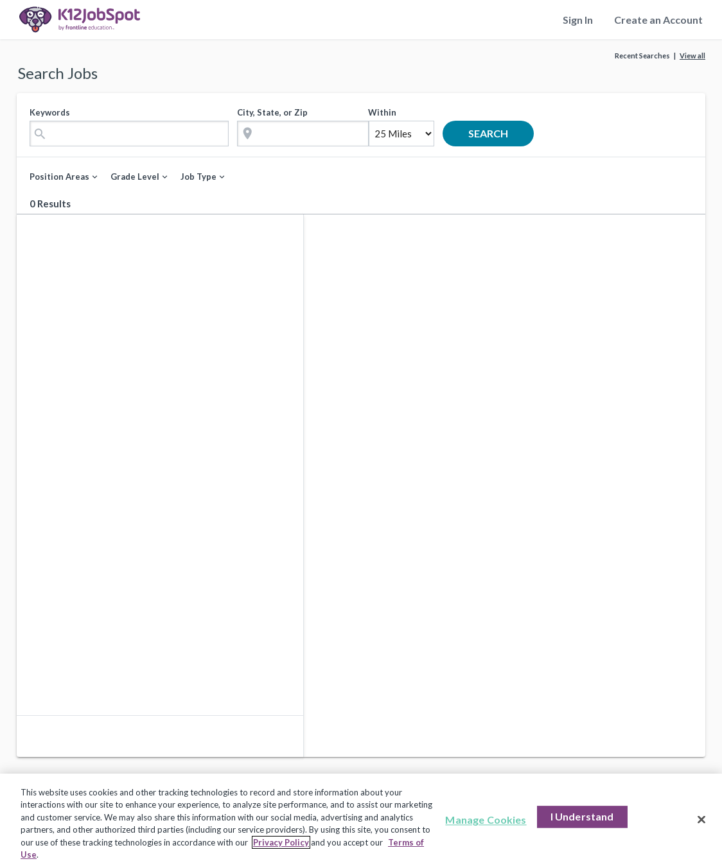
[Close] (701, 820)
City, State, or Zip (272, 112)
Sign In (578, 19)
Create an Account (658, 19)
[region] (361, 821)
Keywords (50, 112)
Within (382, 112)
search (497, 133)
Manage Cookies (485, 820)
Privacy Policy (281, 842)
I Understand (582, 817)
